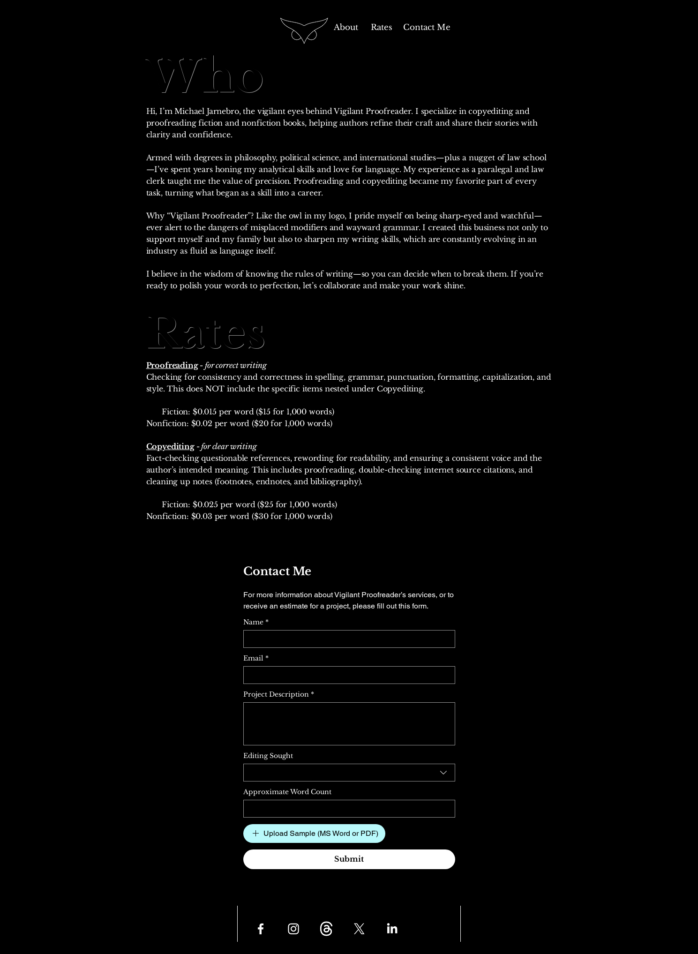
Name (256, 622)
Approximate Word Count (287, 792)
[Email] (346, 675)
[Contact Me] (426, 27)
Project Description (278, 695)
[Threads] (326, 928)
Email (256, 658)
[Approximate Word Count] (346, 808)
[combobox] (349, 772)
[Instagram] (293, 928)
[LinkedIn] (392, 928)
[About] (346, 27)
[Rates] (381, 27)
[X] (359, 928)
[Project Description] (349, 723)
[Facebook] (260, 928)
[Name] (346, 639)
